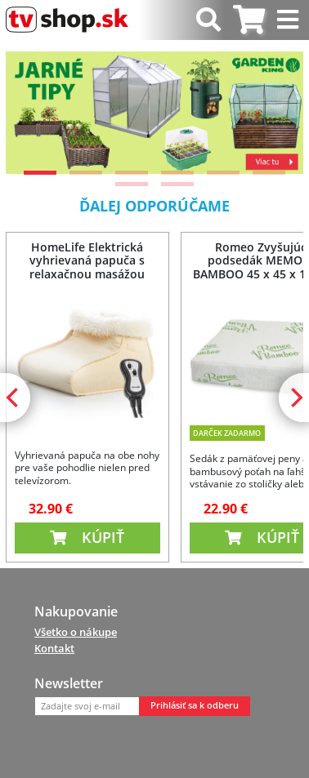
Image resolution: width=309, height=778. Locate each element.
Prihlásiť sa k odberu (194, 705)
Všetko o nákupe (75, 632)
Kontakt (54, 648)
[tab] (248, 20)
